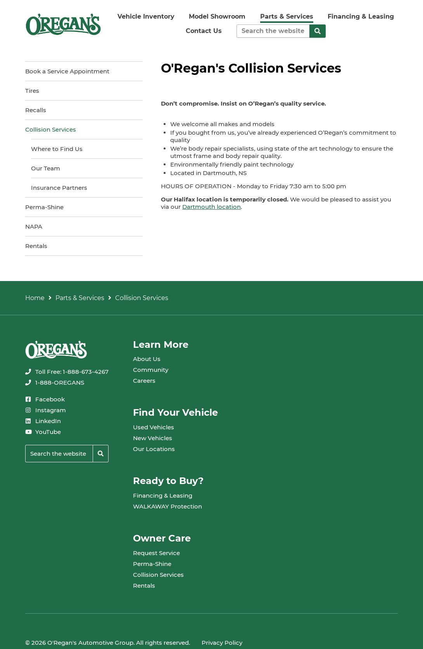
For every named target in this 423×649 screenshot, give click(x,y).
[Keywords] (273, 31)
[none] (67, 371)
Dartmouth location (211, 206)
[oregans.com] (63, 24)
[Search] (317, 31)
